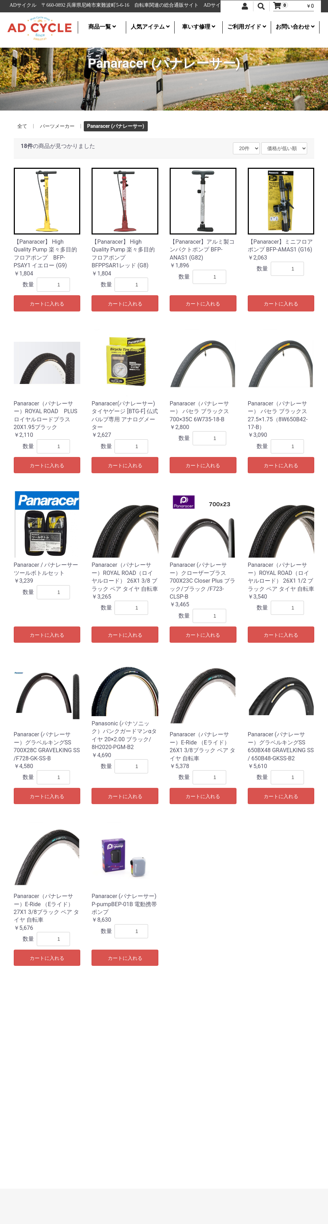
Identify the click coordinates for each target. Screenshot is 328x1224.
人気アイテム (150, 26)
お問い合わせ (295, 26)
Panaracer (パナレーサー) (115, 126)
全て (22, 126)
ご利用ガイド (246, 26)
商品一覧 (102, 26)
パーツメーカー (57, 126)
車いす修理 (198, 26)
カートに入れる (47, 304)
